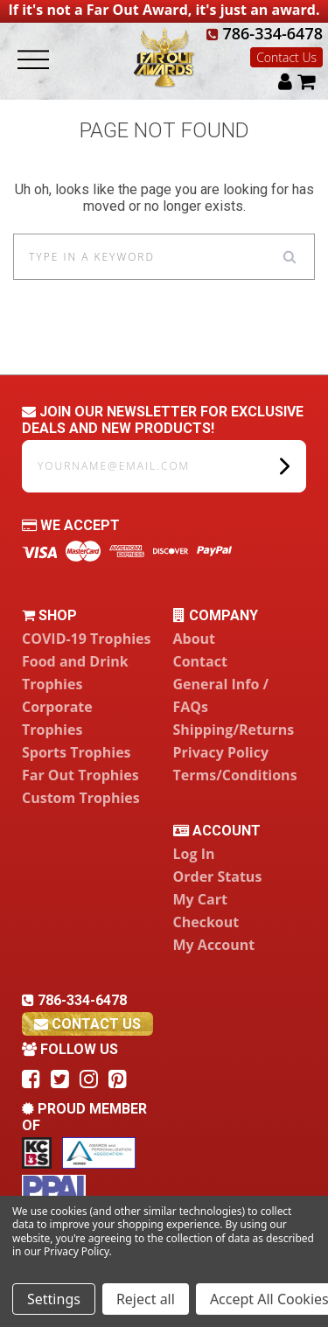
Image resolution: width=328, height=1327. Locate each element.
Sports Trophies (76, 752)
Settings (53, 1299)
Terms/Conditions (235, 775)
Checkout (206, 922)
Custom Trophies (81, 797)
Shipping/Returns (234, 729)
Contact (200, 661)
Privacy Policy (221, 752)
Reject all (145, 1299)
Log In (194, 853)
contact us (87, 1024)
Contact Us (286, 57)
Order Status (217, 876)
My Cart (200, 899)
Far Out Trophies (80, 775)
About (194, 638)
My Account (214, 944)
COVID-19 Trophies (86, 638)
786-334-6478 (264, 33)
